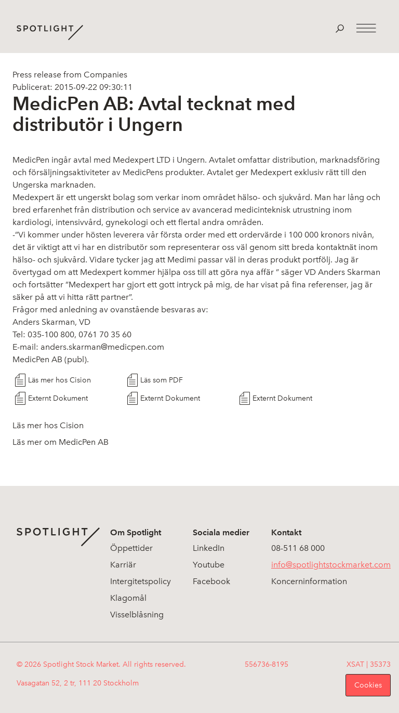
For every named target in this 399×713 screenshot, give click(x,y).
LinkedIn (208, 548)
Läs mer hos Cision (59, 380)
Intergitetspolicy (140, 581)
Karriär (123, 565)
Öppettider (131, 548)
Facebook (211, 581)
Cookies (368, 685)
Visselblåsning (137, 614)
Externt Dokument (58, 398)
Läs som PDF (161, 380)
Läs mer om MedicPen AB (60, 442)
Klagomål (128, 598)
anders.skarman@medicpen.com (102, 347)
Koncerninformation (309, 581)
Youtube (208, 565)
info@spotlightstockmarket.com (331, 565)
